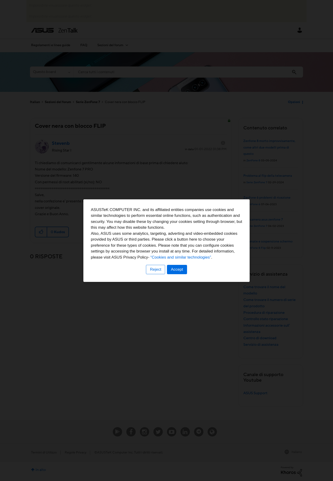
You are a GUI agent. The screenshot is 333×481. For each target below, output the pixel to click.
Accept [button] (177, 269)
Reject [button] (155, 269)
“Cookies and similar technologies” (180, 257)
